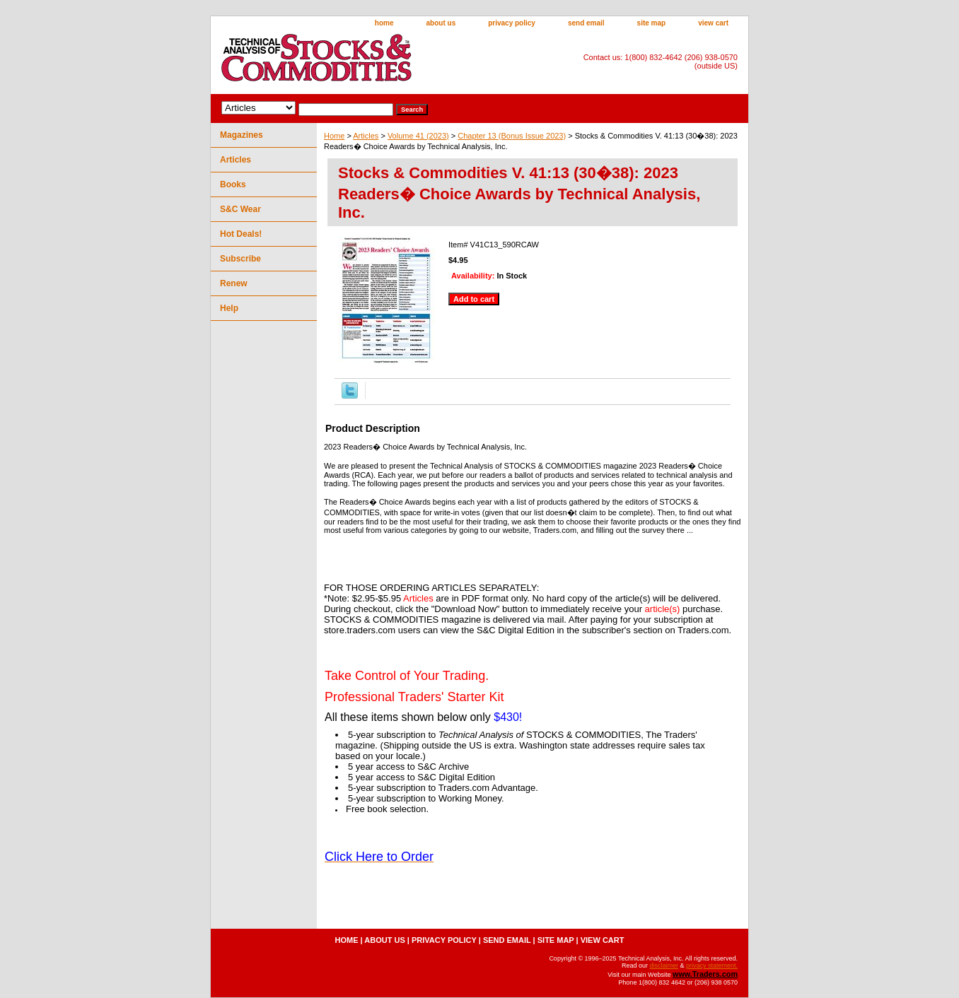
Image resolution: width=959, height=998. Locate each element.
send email (586, 23)
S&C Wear (240, 209)
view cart (713, 23)
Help (229, 308)
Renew (234, 283)
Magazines (241, 135)
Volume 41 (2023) (418, 135)
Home (334, 135)
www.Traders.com (705, 974)
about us (441, 23)
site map (651, 23)
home (384, 23)
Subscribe (240, 259)
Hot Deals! (241, 234)
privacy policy (511, 23)
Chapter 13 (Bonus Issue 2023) (512, 135)
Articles (365, 135)
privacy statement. (712, 965)
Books (233, 184)
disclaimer (663, 965)
